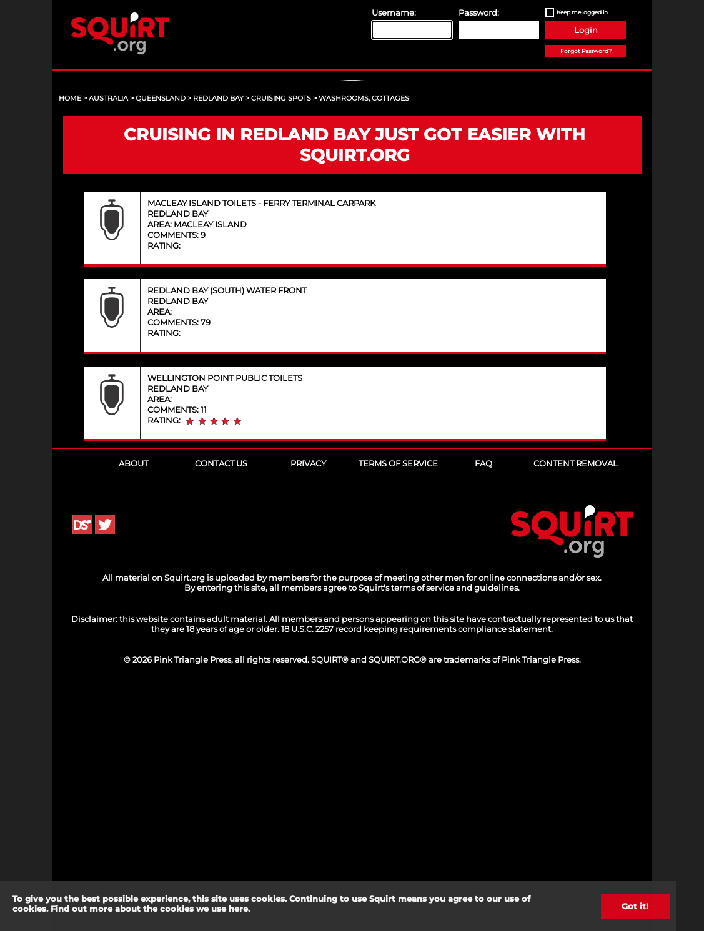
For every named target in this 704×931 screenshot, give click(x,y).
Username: (394, 12)
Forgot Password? (586, 50)
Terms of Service (398, 703)
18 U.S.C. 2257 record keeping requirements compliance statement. (417, 869)
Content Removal (575, 703)
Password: (479, 12)
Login (586, 30)
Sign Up (353, 188)
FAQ (483, 703)
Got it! (635, 906)
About (133, 703)
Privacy (308, 703)
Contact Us (221, 703)
